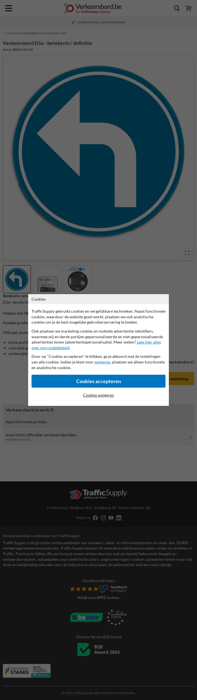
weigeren (102, 362)
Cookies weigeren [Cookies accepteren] (98, 395)
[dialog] (98, 350)
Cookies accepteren (98, 381)
